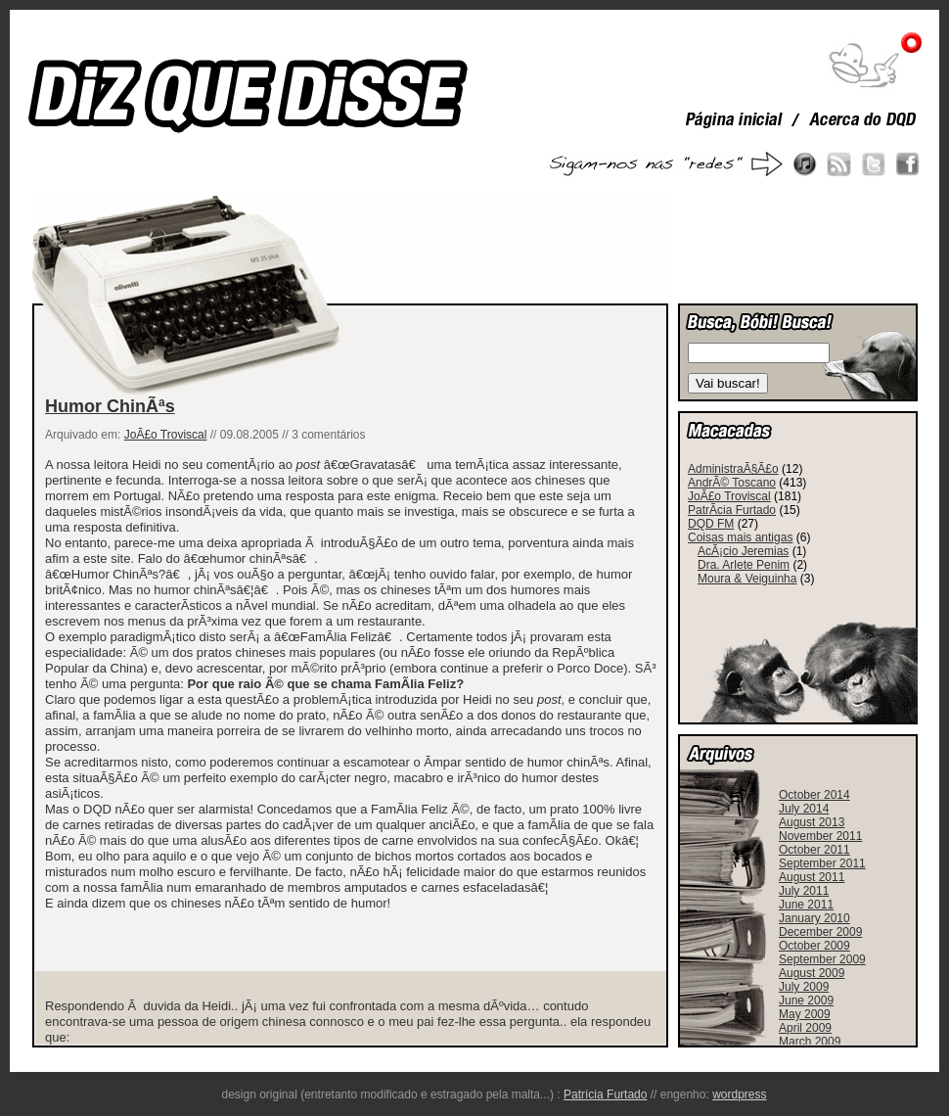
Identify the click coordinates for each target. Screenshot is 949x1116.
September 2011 (822, 863)
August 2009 (811, 973)
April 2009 (805, 1028)
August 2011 (811, 877)
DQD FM (711, 524)
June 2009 (806, 1000)
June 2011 (806, 904)
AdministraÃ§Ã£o (733, 469)
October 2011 (814, 850)
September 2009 (822, 959)
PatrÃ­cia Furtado (732, 510)
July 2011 (804, 891)
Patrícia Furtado (605, 1094)
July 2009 (804, 987)
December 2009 (820, 932)
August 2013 (811, 822)
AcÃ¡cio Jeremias (743, 551)
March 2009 (809, 1041)
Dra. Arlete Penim (744, 565)
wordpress (739, 1094)
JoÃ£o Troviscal (165, 435)
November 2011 (820, 836)
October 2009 (814, 946)
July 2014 (804, 808)
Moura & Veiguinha (747, 578)
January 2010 (814, 918)
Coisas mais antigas (740, 537)
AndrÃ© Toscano (732, 482)
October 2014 (814, 795)
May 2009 (805, 1014)
